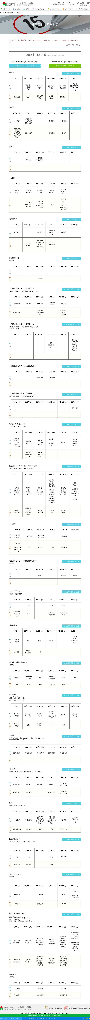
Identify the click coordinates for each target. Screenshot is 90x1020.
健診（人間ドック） (40, 9)
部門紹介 (28, 9)
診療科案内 (18, 9)
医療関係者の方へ (83, 9)
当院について (6, 9)
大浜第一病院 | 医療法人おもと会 (18, 4)
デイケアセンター (69, 9)
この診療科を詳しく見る (71, 73)
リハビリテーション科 (55, 9)
